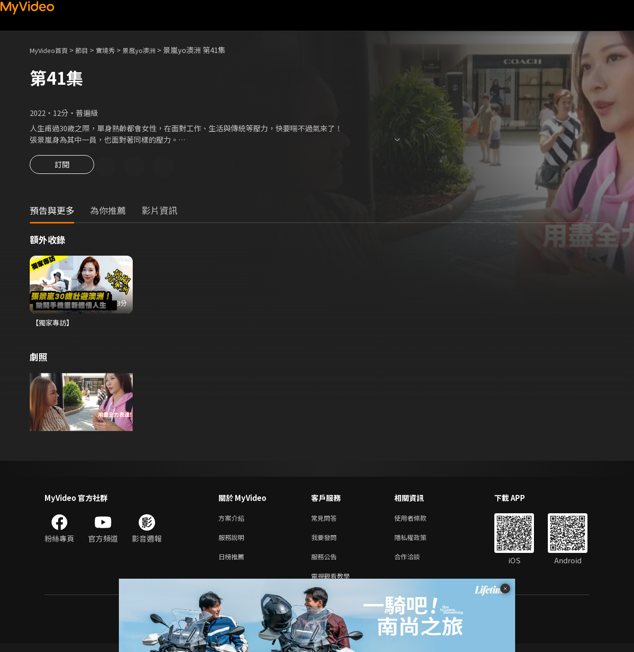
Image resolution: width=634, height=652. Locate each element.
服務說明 (233, 542)
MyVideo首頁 (52, 50)
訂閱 (62, 167)
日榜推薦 (233, 562)
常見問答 (326, 521)
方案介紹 (233, 521)
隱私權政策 (418, 542)
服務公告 (326, 562)
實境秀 (116, 50)
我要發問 (326, 542)
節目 (89, 50)
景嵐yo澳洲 (153, 50)
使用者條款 (418, 521)
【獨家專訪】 (54, 324)
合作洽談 (415, 562)
